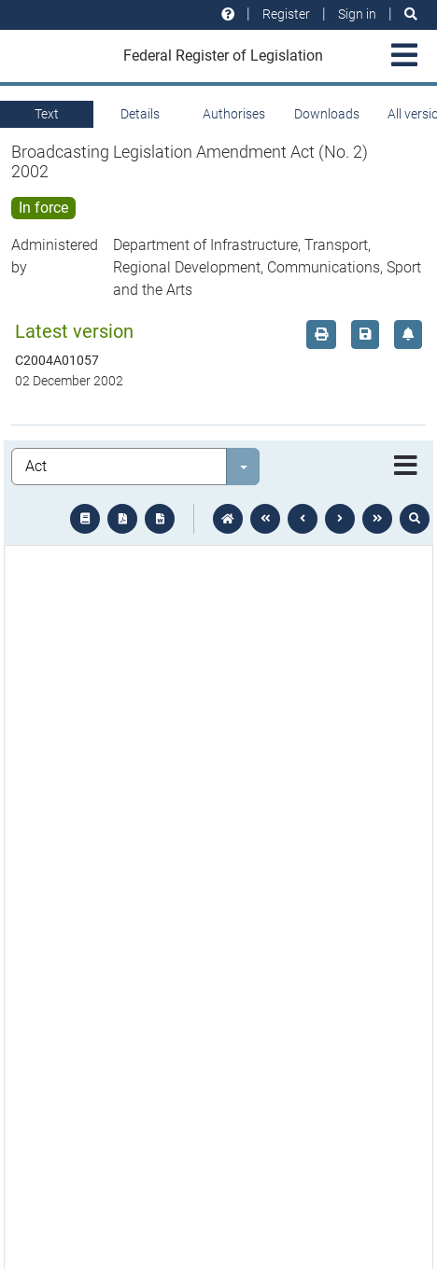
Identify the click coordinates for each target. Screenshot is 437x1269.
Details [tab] (140, 113)
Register (286, 14)
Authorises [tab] (234, 113)
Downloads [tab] (326, 113)
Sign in (357, 14)
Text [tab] (47, 113)
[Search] (411, 14)
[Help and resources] (228, 14)
